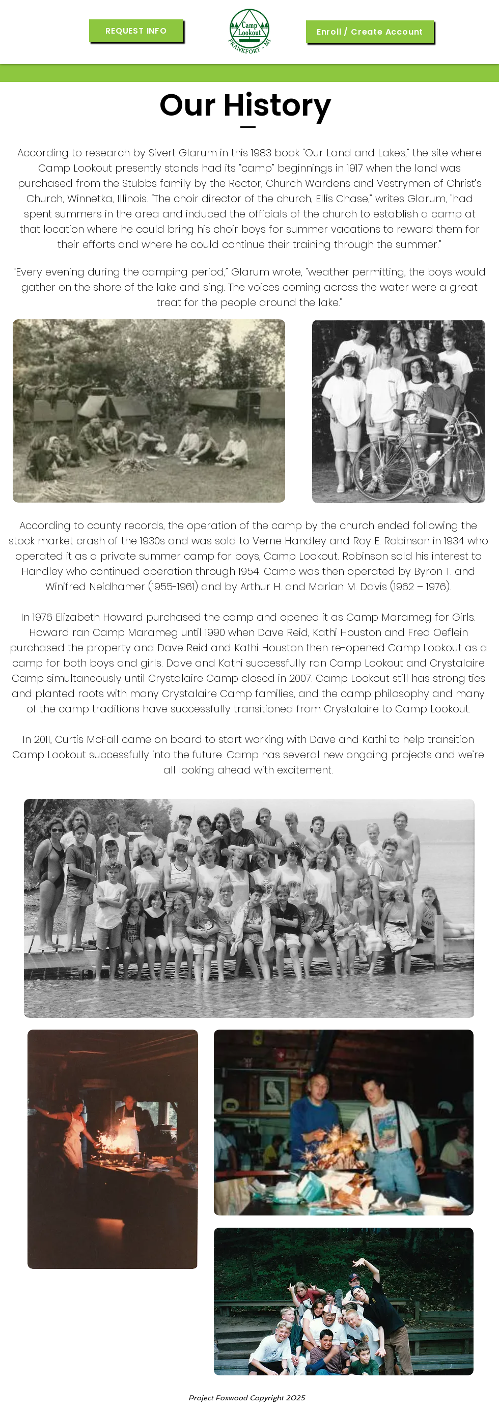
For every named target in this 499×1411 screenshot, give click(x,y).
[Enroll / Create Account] (370, 31)
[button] (136, 30)
